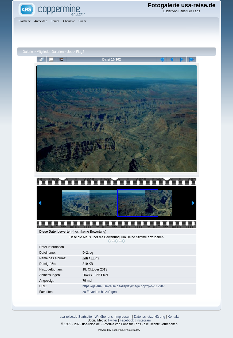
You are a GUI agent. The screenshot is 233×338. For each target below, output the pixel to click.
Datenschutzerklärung (149, 317)
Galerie (28, 52)
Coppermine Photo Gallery (126, 330)
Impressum (123, 317)
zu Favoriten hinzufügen (100, 292)
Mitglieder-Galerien (50, 52)
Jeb (69, 52)
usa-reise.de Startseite (76, 317)
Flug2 (80, 52)
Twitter (112, 320)
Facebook (127, 320)
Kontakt (173, 317)
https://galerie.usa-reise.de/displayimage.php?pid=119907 (124, 286)
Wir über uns (104, 317)
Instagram (144, 320)
